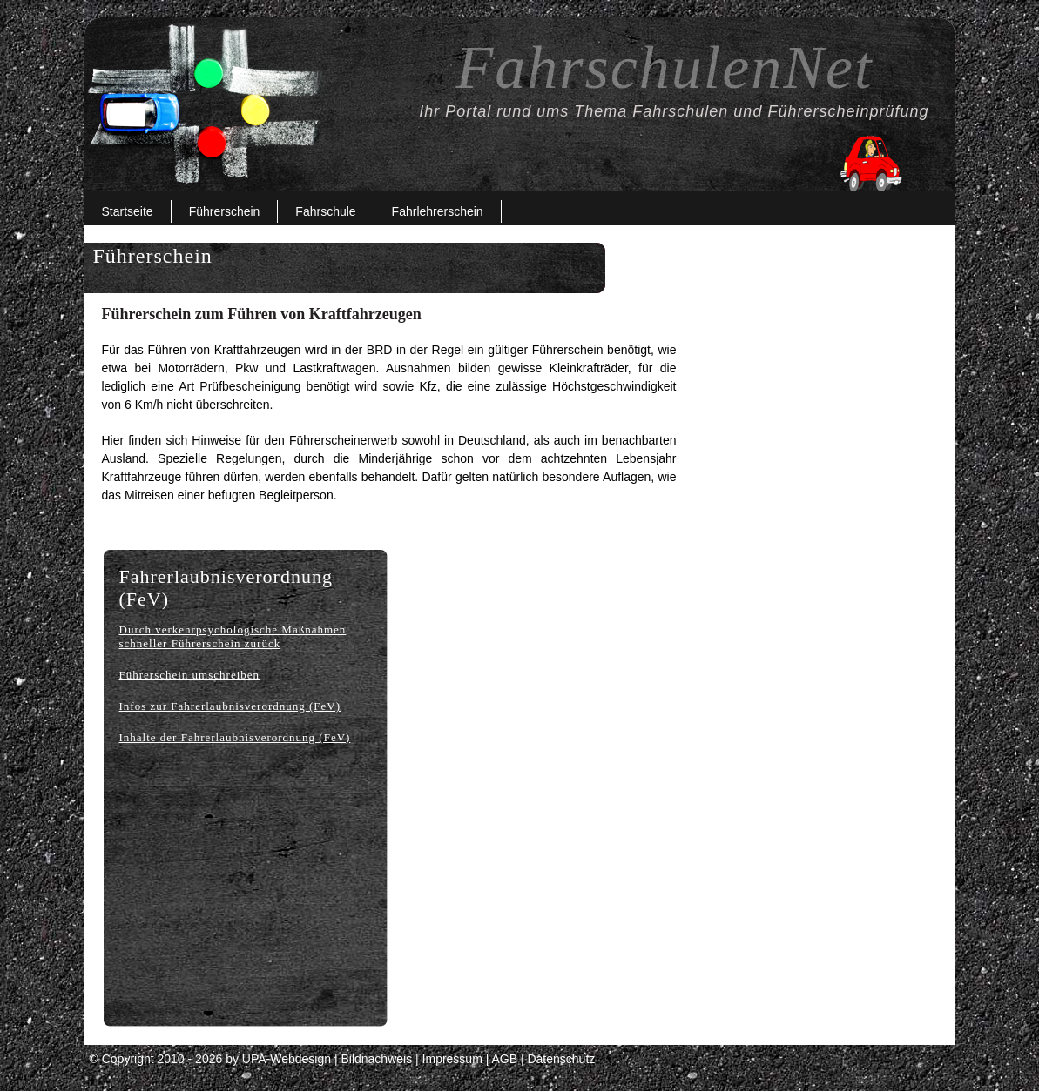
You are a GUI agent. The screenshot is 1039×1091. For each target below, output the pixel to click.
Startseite (127, 211)
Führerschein (224, 211)
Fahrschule (325, 211)
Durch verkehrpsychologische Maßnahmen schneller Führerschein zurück (233, 636)
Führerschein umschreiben (189, 674)
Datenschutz (561, 1059)
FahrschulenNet (664, 67)
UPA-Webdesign (286, 1059)
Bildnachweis (376, 1059)
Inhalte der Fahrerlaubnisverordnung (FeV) (235, 737)
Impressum (452, 1059)
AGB (504, 1059)
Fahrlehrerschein (437, 211)
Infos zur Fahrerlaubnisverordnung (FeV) (230, 706)
